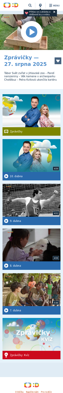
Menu (54, 5)
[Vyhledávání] (30, 5)
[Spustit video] (31, 32)
